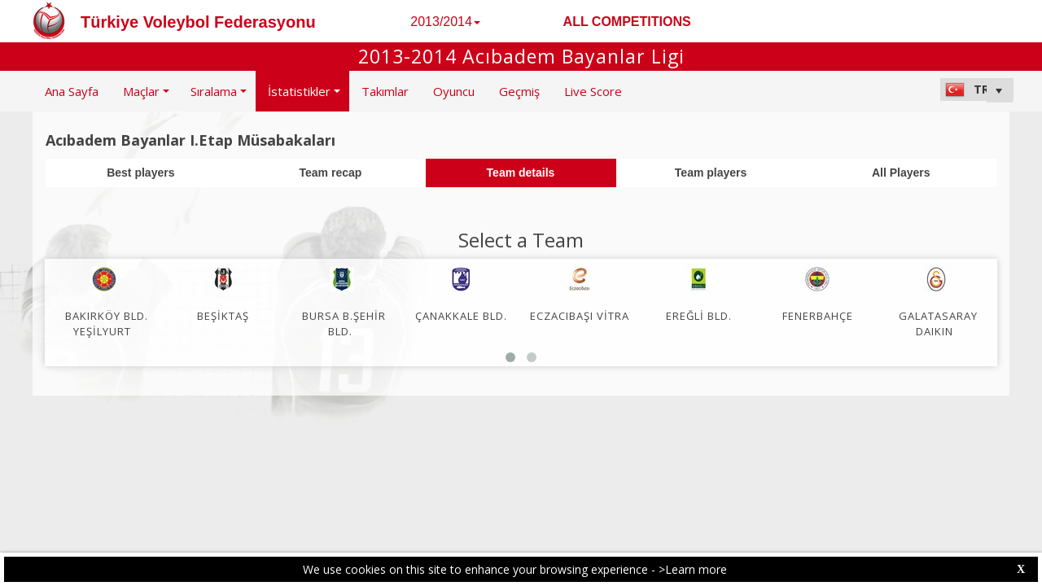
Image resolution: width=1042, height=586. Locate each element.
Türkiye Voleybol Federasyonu (198, 22)
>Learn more (693, 569)
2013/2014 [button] (445, 21)
